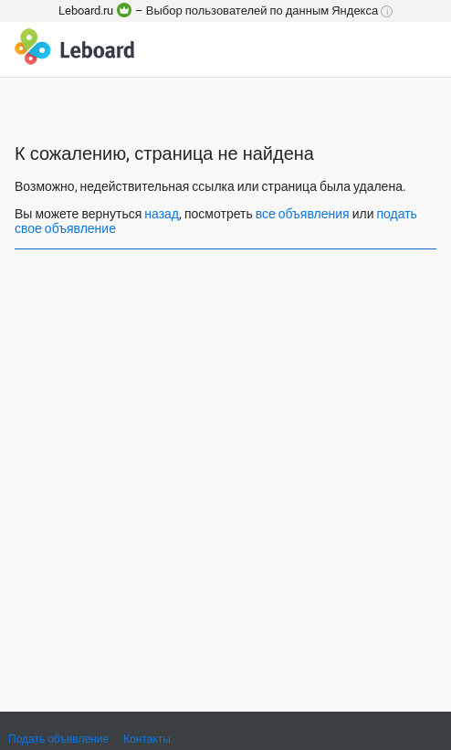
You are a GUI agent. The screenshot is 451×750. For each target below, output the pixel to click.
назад (161, 213)
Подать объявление (58, 739)
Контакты (147, 739)
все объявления (303, 213)
